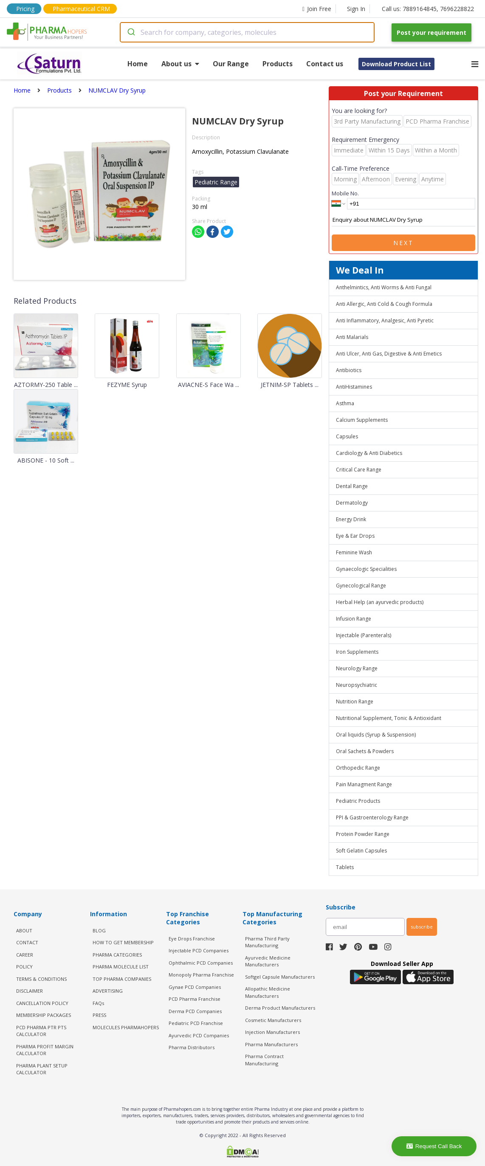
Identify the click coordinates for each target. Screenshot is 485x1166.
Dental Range (352, 486)
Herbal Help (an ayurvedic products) (379, 602)
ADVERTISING (108, 991)
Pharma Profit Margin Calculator (44, 1050)
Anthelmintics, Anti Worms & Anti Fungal (383, 287)
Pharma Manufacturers (271, 1044)
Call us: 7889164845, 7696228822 (428, 9)
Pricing (25, 9)
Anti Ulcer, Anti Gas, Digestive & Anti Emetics (389, 353)
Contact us (324, 63)
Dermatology (352, 502)
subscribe (422, 926)
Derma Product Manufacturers (280, 1008)
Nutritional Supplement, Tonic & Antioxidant (388, 718)
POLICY (24, 966)
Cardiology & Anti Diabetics (369, 453)
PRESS (99, 1015)
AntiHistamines (354, 386)
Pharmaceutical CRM (81, 9)
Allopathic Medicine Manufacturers (267, 992)
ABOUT (24, 930)
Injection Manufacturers (272, 1032)
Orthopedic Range (358, 767)
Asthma (345, 403)
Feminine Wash (354, 552)
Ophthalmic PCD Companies (201, 963)
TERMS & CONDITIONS (41, 979)
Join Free (316, 8)
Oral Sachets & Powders (365, 751)
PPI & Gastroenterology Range (372, 817)
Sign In (356, 9)
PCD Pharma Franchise (194, 999)
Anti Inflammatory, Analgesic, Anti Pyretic (385, 320)
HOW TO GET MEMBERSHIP (123, 942)
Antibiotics (348, 370)
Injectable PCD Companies (198, 950)
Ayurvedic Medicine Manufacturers (267, 961)
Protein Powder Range (362, 834)
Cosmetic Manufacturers (273, 1020)
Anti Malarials (352, 337)
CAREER (24, 954)
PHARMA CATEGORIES (117, 954)
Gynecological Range (361, 585)
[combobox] (247, 32)
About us (180, 63)
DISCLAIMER (29, 991)
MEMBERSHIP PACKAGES (43, 1015)
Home (137, 63)
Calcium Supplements (362, 419)
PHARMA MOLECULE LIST (121, 966)
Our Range (231, 63)
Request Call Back (434, 1146)
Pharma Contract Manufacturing (264, 1060)
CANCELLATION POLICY (42, 1003)
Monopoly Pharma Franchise (201, 974)
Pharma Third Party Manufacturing (267, 942)
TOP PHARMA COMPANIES (122, 979)
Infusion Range (353, 618)
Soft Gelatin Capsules (361, 850)
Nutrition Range (354, 701)
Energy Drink (351, 519)
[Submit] (131, 32)
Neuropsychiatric (356, 685)
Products (277, 63)
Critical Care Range (358, 469)
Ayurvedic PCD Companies (199, 1035)
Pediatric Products (358, 801)
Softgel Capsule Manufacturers (280, 977)
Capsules (347, 436)
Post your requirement (431, 32)
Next (403, 243)
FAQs (98, 1003)
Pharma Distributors (191, 1047)
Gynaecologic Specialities (366, 569)
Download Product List (396, 64)
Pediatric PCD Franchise (196, 1023)
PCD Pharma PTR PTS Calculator (41, 1031)
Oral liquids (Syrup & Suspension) (376, 734)
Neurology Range (357, 668)
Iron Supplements (357, 651)
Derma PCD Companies (195, 1011)
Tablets (345, 867)
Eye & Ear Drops (355, 535)
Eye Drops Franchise (192, 938)
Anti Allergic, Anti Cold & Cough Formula (384, 304)
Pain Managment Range (364, 784)
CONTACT (27, 942)
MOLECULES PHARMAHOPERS (126, 1027)
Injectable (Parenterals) (363, 635)
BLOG (99, 930)
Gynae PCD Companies (195, 987)
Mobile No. (345, 193)
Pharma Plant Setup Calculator (42, 1069)
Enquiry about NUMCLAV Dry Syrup (403, 220)
